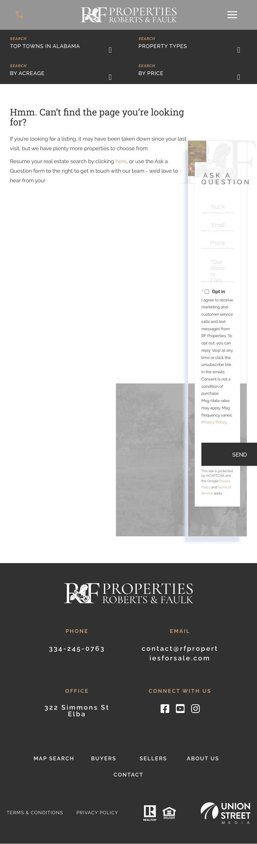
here (120, 161)
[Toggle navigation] (232, 14)
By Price (151, 73)
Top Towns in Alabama (45, 46)
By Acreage (27, 73)
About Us (203, 759)
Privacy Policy (213, 422)
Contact (128, 775)
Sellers (153, 759)
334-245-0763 (20, 15)
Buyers (103, 759)
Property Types (162, 46)
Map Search (53, 759)
